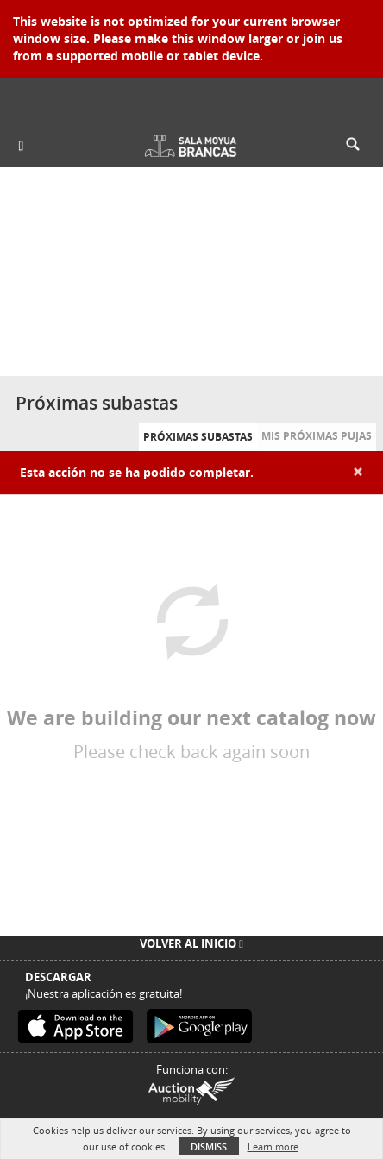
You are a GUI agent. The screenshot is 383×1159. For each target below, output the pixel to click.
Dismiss (209, 1146)
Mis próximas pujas (316, 436)
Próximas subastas (198, 436)
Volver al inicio (191, 943)
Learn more (273, 1146)
